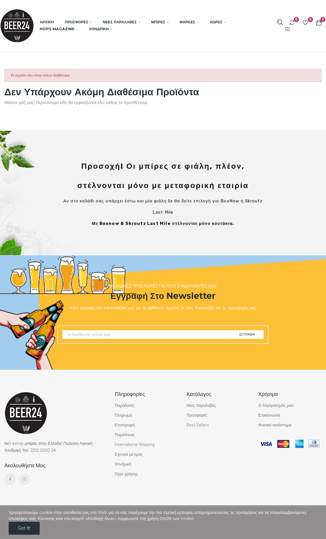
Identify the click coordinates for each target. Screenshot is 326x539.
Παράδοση (124, 405)
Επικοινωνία (269, 415)
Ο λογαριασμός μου (276, 405)
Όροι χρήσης (126, 474)
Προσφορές (197, 415)
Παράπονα (124, 434)
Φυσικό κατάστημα (275, 425)
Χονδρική (123, 464)
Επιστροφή (125, 425)
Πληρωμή (123, 415)
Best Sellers (198, 425)
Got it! (24, 528)
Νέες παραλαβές (201, 405)
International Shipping (135, 444)
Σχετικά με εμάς (129, 454)
